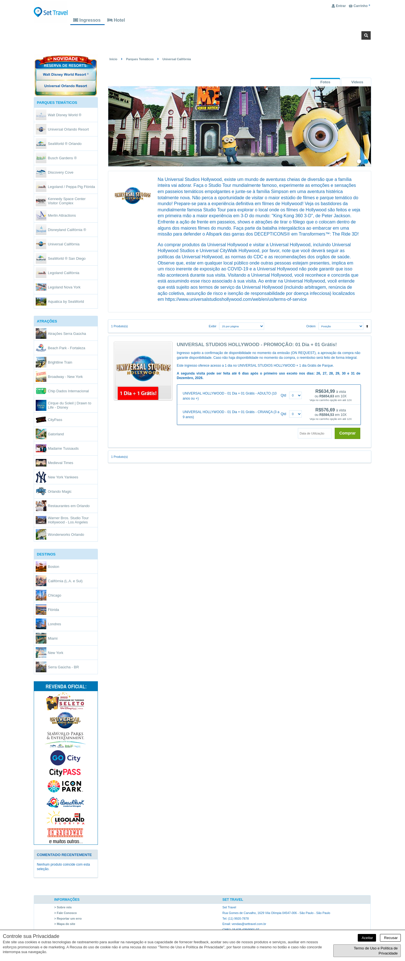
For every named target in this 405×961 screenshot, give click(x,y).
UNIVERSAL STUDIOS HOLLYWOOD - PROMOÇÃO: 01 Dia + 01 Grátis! (257, 345)
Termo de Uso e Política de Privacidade (376, 950)
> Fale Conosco (65, 913)
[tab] (325, 82)
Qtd (283, 395)
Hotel (116, 20)
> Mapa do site (64, 924)
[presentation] (325, 82)
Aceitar (367, 938)
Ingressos (87, 20)
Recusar (390, 938)
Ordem (311, 326)
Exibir (212, 326)
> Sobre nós (63, 907)
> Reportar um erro (68, 918)
